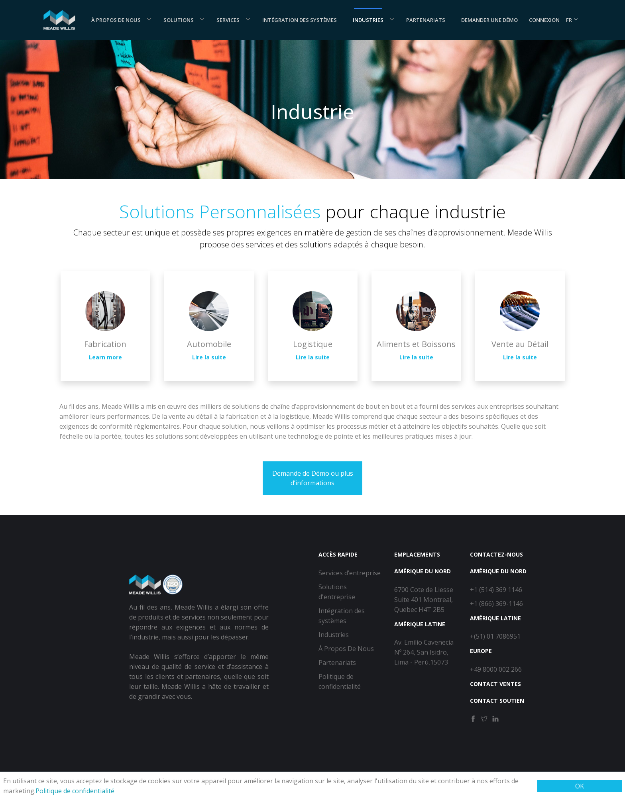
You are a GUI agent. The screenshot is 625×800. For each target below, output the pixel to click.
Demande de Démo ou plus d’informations (312, 478)
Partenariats (425, 20)
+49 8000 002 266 (496, 669)
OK (579, 786)
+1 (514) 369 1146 (496, 589)
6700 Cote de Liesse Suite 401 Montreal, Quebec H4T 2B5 (423, 599)
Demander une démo (489, 20)
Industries (368, 20)
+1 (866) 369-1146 (496, 603)
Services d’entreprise (349, 573)
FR (572, 20)
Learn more (105, 357)
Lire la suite (209, 357)
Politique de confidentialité (74, 790)
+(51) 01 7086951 (495, 636)
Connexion (544, 20)
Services (228, 20)
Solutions (178, 20)
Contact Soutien (497, 700)
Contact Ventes (495, 684)
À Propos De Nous (116, 20)
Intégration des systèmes (299, 20)
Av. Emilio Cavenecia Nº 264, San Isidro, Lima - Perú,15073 (424, 652)
